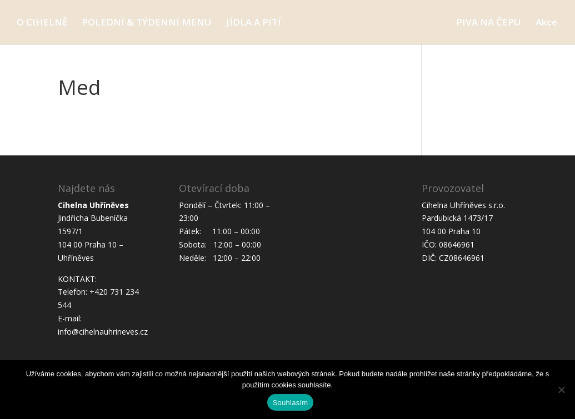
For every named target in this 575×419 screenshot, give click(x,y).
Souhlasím (290, 402)
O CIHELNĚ (42, 23)
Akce (546, 23)
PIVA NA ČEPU (488, 23)
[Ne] (561, 389)
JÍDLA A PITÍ (253, 23)
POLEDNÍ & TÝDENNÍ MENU (147, 23)
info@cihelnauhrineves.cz (103, 331)
